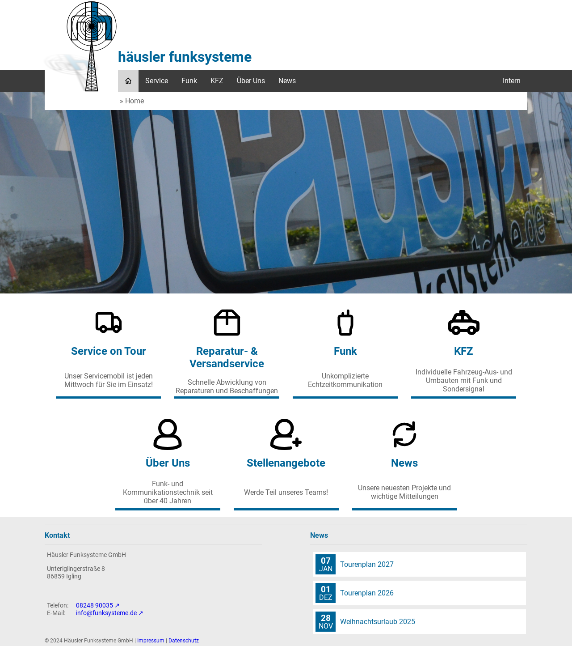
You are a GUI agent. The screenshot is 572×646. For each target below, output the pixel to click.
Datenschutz (183, 641)
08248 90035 (94, 605)
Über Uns (251, 80)
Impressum (150, 641)
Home (134, 101)
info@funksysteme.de (106, 613)
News (287, 80)
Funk (189, 80)
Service (156, 80)
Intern (512, 80)
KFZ (216, 80)
